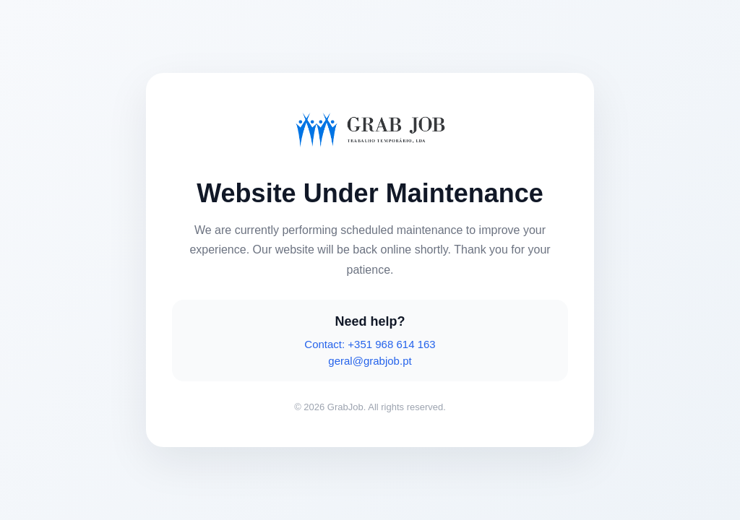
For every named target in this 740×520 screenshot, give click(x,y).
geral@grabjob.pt (369, 361)
